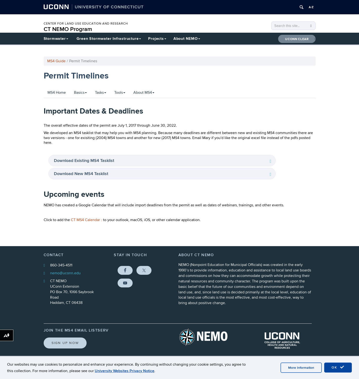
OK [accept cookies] (338, 367)
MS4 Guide (56, 61)
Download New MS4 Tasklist (81, 173)
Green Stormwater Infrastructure (109, 38)
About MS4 (143, 92)
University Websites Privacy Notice (124, 371)
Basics (80, 92)
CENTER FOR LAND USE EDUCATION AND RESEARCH (86, 24)
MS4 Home (56, 92)
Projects (157, 38)
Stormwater (56, 38)
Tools (119, 92)
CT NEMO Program (68, 29)
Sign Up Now (65, 343)
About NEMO (186, 38)
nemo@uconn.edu (65, 273)
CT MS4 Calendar (86, 220)
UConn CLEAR (296, 39)
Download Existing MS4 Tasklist (84, 160)
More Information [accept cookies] (301, 368)
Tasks (100, 92)
